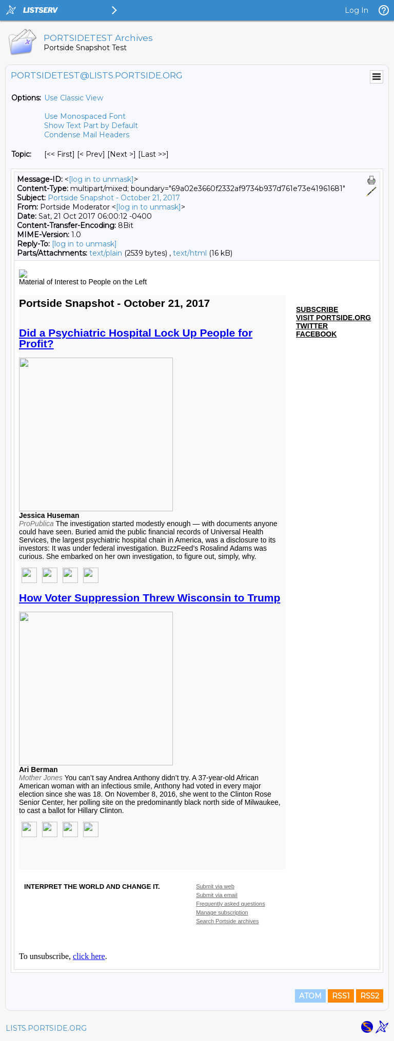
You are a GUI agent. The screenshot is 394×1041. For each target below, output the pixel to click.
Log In (356, 10)
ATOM (310, 996)
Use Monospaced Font (85, 116)
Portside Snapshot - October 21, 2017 (114, 197)
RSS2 (369, 996)
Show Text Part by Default (91, 125)
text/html (190, 253)
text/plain (105, 253)
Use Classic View (73, 97)
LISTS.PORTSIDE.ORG (46, 1028)
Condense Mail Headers (86, 134)
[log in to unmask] (101, 179)
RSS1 (341, 996)
